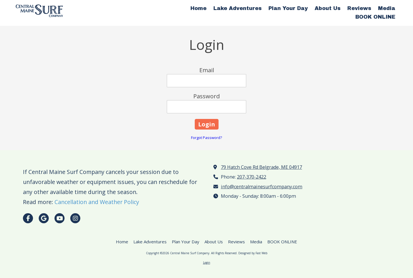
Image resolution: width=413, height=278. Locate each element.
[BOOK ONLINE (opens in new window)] (375, 17)
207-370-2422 (251, 177)
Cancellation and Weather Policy (96, 202)
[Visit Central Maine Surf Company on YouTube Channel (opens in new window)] (59, 218)
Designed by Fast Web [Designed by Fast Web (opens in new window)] (252, 253)
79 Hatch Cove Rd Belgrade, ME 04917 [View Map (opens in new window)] (261, 167)
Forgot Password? (206, 137)
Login (206, 263)
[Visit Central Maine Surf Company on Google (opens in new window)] (44, 218)
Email (206, 70)
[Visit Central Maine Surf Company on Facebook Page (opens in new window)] (28, 218)
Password (206, 96)
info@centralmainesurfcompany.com (261, 186)
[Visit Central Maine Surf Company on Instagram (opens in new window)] (75, 218)
